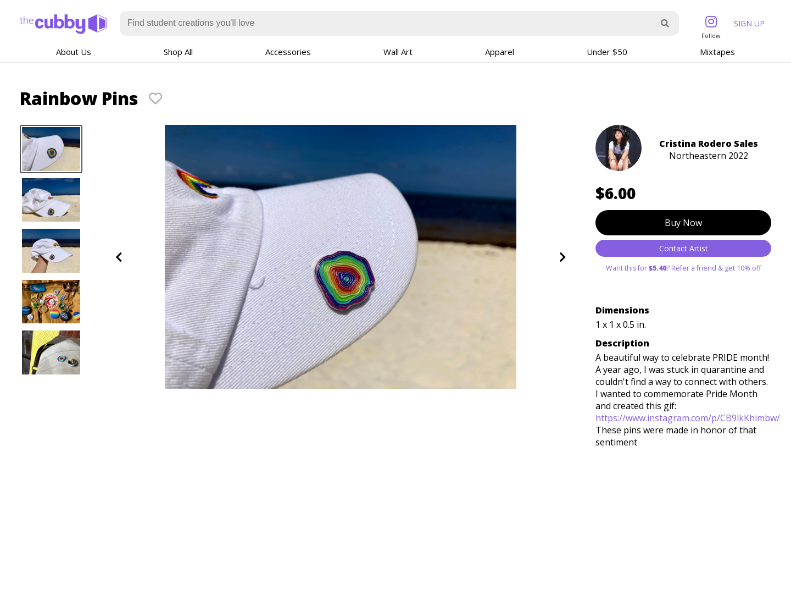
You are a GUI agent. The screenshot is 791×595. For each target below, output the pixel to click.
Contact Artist (683, 248)
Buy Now (683, 223)
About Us (73, 51)
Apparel (499, 51)
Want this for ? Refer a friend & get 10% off (683, 268)
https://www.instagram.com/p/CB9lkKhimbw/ (687, 418)
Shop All (178, 51)
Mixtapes (717, 51)
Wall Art (398, 51)
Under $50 (607, 51)
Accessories (288, 51)
